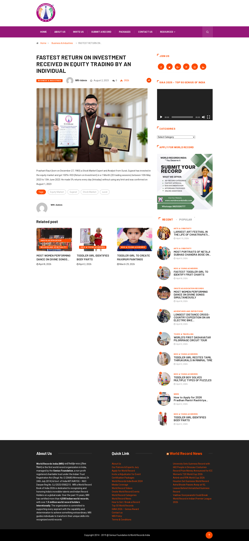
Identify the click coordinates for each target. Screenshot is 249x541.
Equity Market (57, 192)
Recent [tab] (166, 219)
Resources (166, 32)
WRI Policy (117, 516)
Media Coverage (120, 484)
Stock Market (89, 192)
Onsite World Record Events (125, 491)
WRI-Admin (81, 80)
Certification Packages (123, 477)
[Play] (161, 117)
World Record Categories (124, 495)
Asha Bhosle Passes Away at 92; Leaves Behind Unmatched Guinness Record (191, 488)
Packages (125, 32)
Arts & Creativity (182, 229)
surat (104, 192)
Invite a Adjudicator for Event (126, 474)
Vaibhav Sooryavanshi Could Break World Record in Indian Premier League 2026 (192, 498)
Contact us (145, 32)
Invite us (78, 32)
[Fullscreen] (208, 117)
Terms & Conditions (121, 519)
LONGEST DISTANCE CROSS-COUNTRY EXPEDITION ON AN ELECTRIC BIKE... (192, 317)
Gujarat (73, 192)
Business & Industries (62, 43)
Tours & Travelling (184, 334)
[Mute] (203, 117)
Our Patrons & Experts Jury (125, 467)
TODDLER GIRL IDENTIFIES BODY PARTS (190, 419)
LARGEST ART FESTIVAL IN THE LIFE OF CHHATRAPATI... (191, 233)
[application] (185, 104)
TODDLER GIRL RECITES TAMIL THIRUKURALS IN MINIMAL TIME (193, 359)
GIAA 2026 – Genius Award (125, 509)
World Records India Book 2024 (127, 481)
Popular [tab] (184, 219)
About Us (116, 463)
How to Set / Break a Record (126, 502)
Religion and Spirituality (53, 247)
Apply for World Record (123, 470)
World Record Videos (122, 488)
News (176, 394)
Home (43, 32)
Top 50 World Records (123, 505)
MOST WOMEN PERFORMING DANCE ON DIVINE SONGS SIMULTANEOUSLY (191, 294)
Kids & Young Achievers (93, 247)
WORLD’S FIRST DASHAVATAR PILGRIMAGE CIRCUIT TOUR (192, 339)
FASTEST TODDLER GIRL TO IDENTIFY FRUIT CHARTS (191, 273)
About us (59, 32)
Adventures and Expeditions (188, 311)
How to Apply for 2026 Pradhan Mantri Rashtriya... (191, 399)
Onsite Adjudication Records (50, 241)
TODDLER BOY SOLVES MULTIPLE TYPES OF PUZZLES (193, 379)
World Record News (121, 498)
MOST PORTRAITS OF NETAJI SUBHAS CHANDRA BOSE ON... (192, 253)
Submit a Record (101, 32)
